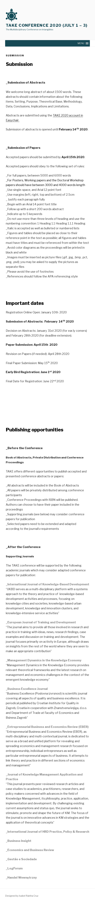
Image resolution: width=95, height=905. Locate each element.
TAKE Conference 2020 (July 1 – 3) (46, 25)
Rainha (29, 895)
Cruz (35, 895)
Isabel (22, 895)
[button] (81, 43)
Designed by (12, 895)
